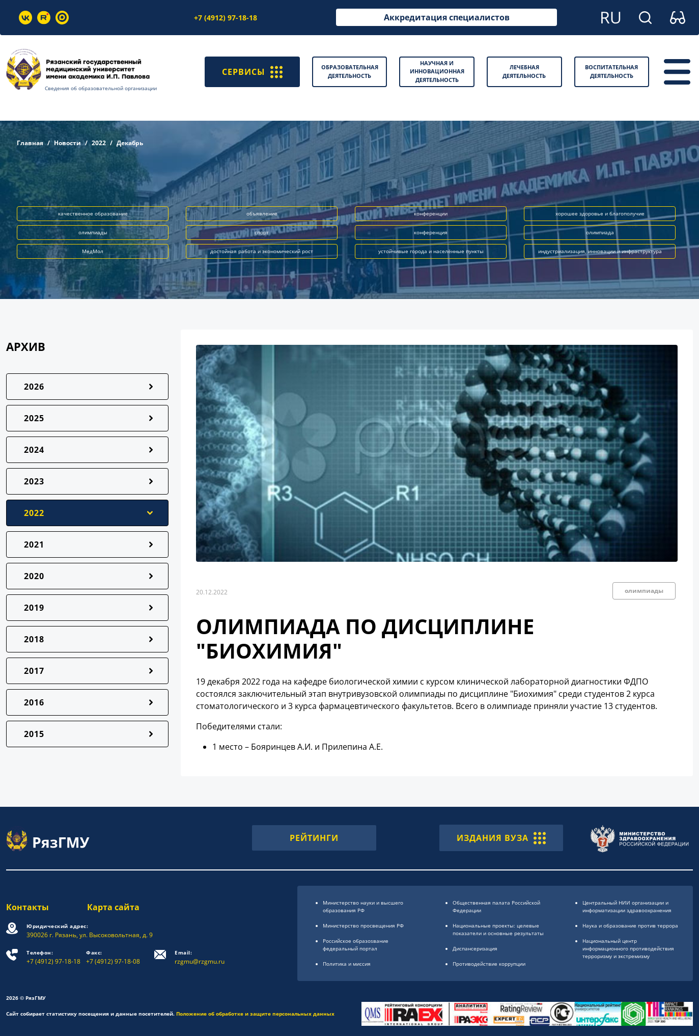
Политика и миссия (347, 963)
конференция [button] (431, 232)
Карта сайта (113, 907)
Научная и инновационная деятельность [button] (437, 71)
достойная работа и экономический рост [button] (261, 251)
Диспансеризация (475, 948)
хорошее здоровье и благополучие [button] (600, 213)
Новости (67, 143)
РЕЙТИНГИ (314, 837)
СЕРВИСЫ (252, 71)
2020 (34, 576)
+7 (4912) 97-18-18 (225, 17)
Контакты (27, 907)
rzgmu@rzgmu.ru (200, 957)
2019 (34, 607)
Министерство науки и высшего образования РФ (363, 906)
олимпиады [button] (92, 232)
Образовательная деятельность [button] (349, 71)
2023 (34, 481)
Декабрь (130, 143)
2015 (34, 734)
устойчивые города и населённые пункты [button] (431, 251)
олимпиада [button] (600, 232)
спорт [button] (262, 232)
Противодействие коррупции (489, 963)
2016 (34, 702)
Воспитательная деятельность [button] (611, 71)
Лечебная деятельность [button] (524, 71)
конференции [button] (431, 213)
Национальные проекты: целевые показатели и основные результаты (498, 929)
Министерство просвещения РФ (363, 925)
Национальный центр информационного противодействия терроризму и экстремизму (628, 948)
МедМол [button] (92, 251)
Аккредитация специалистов (447, 17)
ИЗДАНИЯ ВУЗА (501, 837)
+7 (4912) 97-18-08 (113, 957)
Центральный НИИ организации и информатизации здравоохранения (627, 906)
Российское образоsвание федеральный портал (355, 944)
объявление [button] (261, 213)
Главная (30, 143)
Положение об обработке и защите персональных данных (255, 1013)
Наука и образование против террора (630, 925)
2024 (34, 449)
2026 (34, 386)
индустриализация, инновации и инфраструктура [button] (600, 251)
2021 (34, 544)
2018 (34, 639)
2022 (99, 143)
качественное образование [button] (93, 213)
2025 (34, 418)
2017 (34, 670)
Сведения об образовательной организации (101, 88)
